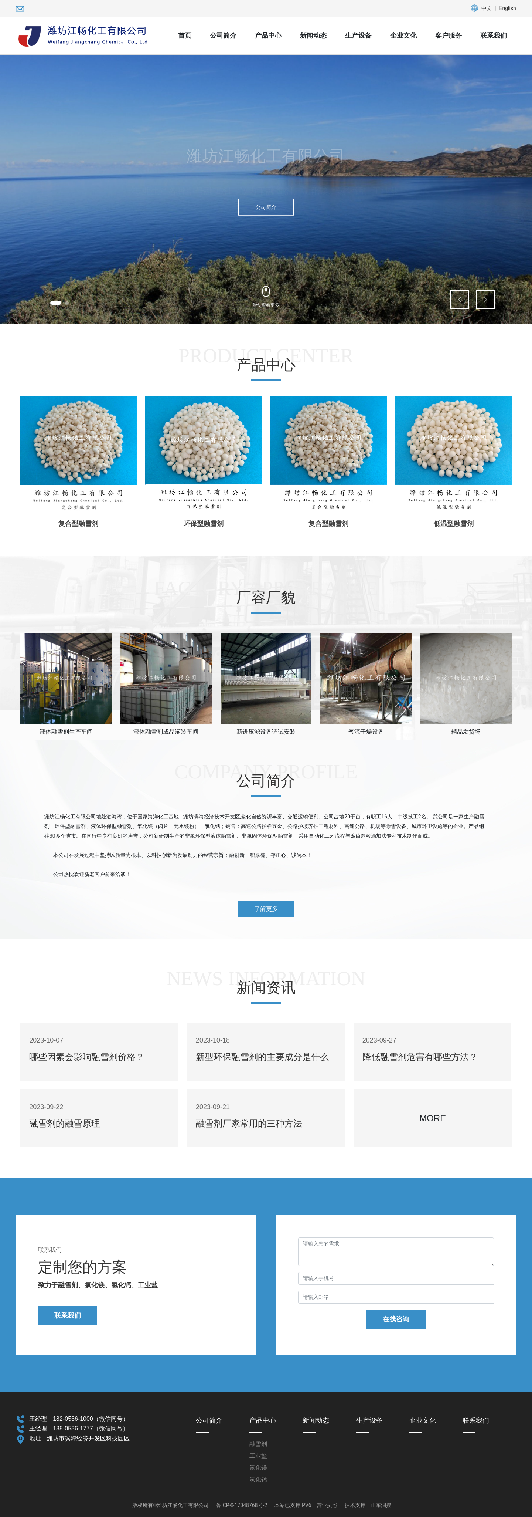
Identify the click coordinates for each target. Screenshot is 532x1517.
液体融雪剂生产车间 (66, 731)
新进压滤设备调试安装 (266, 731)
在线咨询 (396, 1319)
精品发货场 (466, 731)
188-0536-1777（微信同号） (91, 1428)
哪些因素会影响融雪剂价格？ (86, 1057)
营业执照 (327, 1505)
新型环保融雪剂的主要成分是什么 (262, 1057)
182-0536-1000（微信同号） (91, 1419)
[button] (55, 303)
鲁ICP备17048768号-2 (241, 1505)
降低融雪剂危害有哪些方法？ (420, 1057)
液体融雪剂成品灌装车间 (165, 731)
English (507, 8)
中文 (486, 8)
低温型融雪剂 (454, 523)
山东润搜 (381, 1505)
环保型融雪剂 (204, 523)
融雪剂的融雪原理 (64, 1123)
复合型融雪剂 (78, 523)
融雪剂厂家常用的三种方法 (249, 1123)
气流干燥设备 (366, 731)
